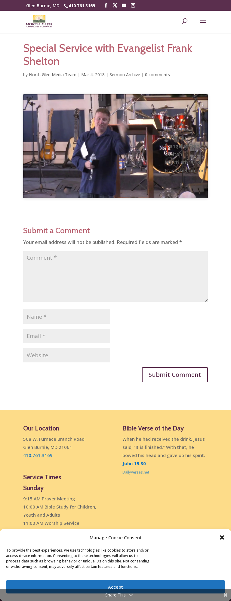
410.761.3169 (82, 5)
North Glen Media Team (52, 74)
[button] (222, 537)
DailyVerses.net (135, 472)
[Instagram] (133, 5)
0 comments (157, 74)
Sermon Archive (124, 74)
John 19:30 (134, 463)
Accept (115, 587)
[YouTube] (124, 5)
